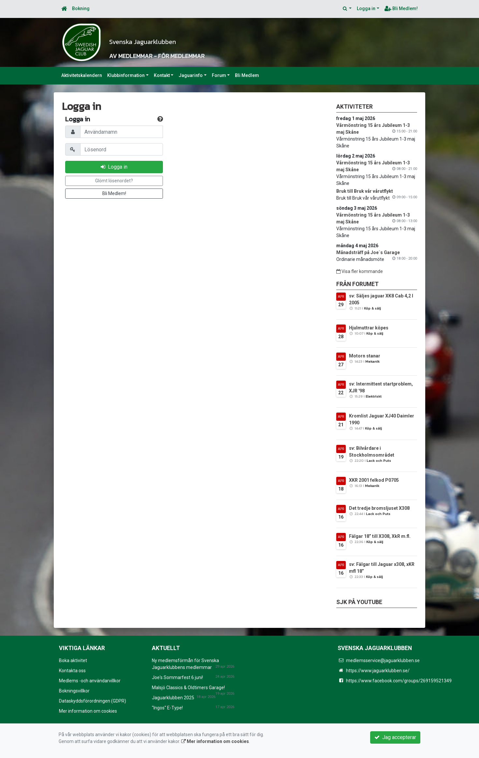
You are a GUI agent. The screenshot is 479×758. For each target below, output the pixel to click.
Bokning (81, 8)
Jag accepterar (395, 737)
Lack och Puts (379, 460)
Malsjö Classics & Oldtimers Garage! (188, 687)
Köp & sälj (372, 308)
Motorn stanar (364, 355)
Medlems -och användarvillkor (90, 680)
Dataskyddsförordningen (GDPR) (92, 701)
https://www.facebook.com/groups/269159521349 (399, 680)
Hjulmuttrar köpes (368, 327)
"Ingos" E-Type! (167, 707)
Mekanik (372, 361)
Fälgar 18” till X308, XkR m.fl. (380, 536)
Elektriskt (374, 396)
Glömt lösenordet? (114, 180)
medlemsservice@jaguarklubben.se (383, 660)
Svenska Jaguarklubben (211, 37)
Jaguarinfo (191, 75)
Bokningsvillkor (74, 690)
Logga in (366, 8)
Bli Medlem (247, 75)
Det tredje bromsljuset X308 (379, 508)
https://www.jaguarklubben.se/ (378, 670)
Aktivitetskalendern (81, 75)
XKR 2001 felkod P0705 (374, 480)
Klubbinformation (126, 75)
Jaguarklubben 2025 (173, 697)
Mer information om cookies (88, 711)
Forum (219, 75)
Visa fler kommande (359, 271)
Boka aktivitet (73, 660)
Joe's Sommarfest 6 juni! (177, 677)
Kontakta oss (72, 670)
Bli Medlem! (401, 8)
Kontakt (162, 75)
